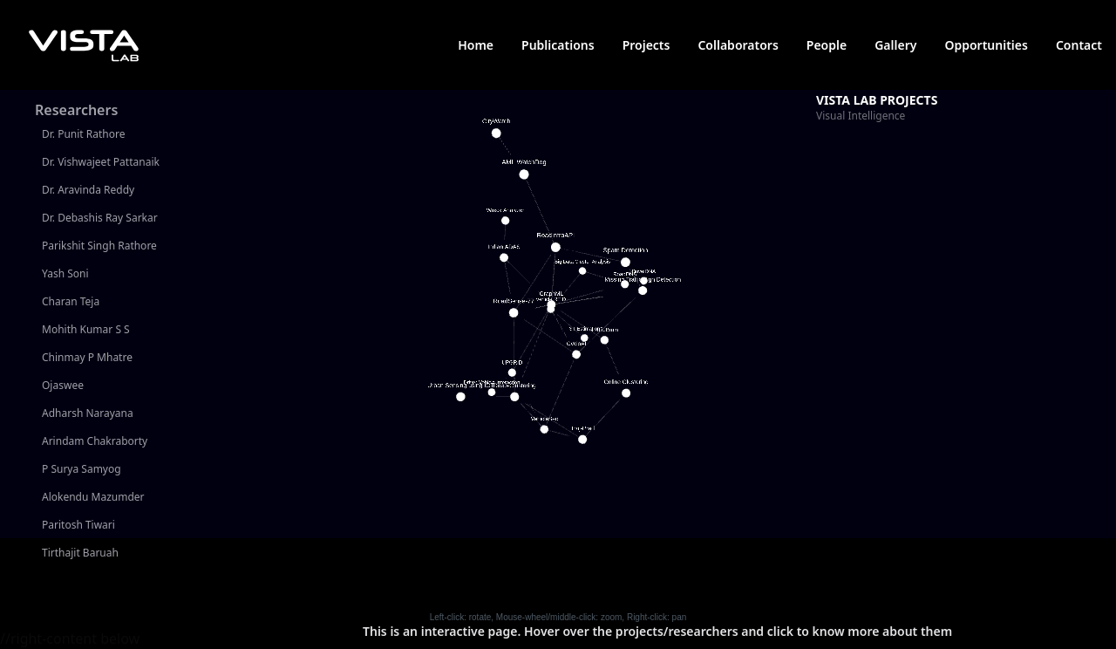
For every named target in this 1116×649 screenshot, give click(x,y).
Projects (646, 45)
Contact (1079, 45)
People (826, 45)
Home (475, 45)
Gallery (895, 45)
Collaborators (738, 45)
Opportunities (986, 45)
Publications (558, 45)
